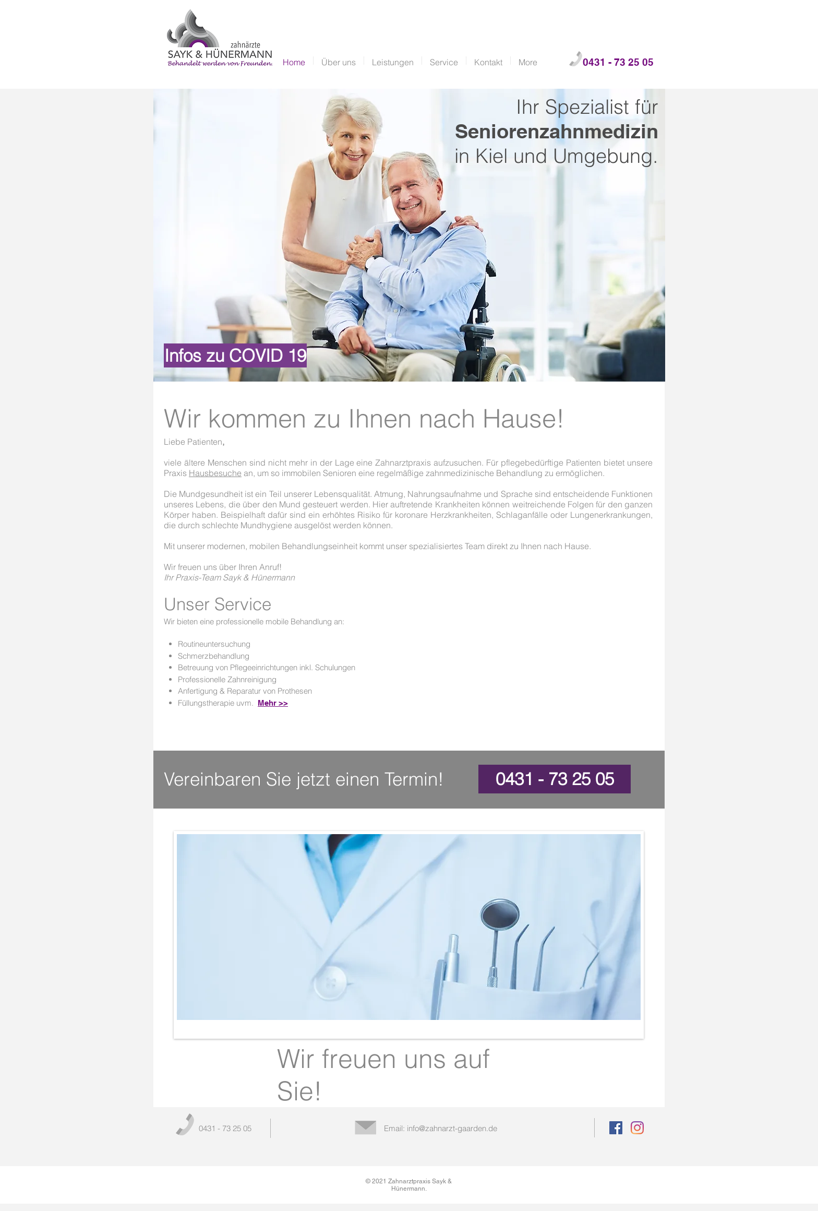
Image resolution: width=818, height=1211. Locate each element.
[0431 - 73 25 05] (554, 779)
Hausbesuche (215, 473)
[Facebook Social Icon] (615, 1127)
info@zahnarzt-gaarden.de (452, 1128)
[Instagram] (637, 1127)
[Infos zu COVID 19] (235, 355)
